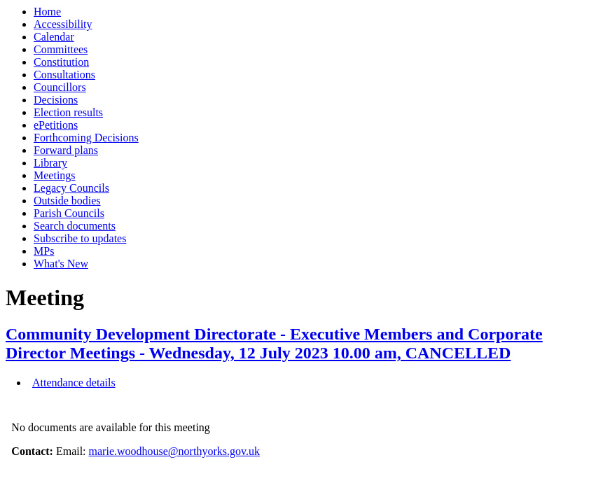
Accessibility (63, 24)
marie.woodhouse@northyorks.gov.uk (174, 451)
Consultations (64, 74)
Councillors (60, 87)
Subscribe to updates (80, 238)
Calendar (54, 37)
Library (50, 163)
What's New (61, 264)
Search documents (75, 226)
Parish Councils (69, 213)
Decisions (56, 100)
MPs (44, 251)
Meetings (55, 175)
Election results (68, 112)
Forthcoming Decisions (86, 138)
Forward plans (66, 150)
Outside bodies (67, 200)
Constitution (61, 62)
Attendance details (74, 382)
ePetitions (56, 125)
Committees (61, 49)
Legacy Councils (71, 188)
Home (47, 12)
